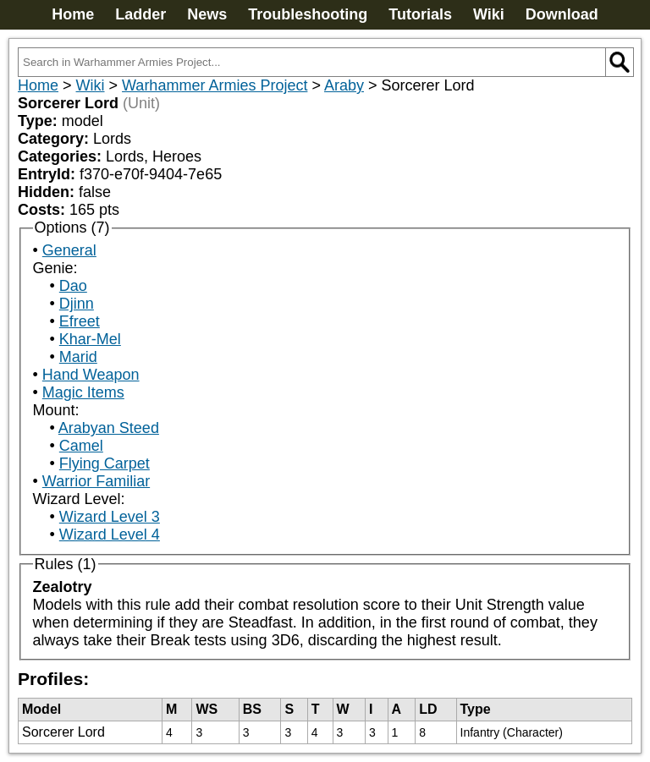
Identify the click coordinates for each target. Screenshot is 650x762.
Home (73, 14)
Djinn (76, 303)
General (69, 250)
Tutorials (420, 14)
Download (562, 14)
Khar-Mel (90, 339)
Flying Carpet (104, 463)
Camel (81, 445)
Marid (78, 356)
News (207, 14)
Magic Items (83, 392)
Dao (73, 285)
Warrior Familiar (96, 481)
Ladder (140, 14)
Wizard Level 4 (109, 534)
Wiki (488, 14)
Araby (344, 85)
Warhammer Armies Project (214, 85)
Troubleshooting (307, 14)
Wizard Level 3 (109, 516)
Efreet (79, 321)
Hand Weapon (91, 374)
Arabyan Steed (108, 427)
